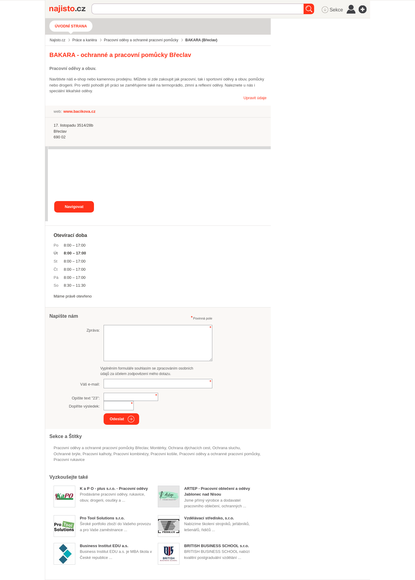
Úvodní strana (71, 26)
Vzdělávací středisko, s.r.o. (209, 518)
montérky (158, 448)
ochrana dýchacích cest (189, 448)
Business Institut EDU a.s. (104, 546)
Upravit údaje (255, 98)
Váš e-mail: (90, 384)
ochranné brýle (67, 454)
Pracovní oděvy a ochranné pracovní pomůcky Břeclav (101, 448)
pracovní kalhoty (97, 454)
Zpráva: (93, 330)
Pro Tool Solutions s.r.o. (102, 518)
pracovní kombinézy (131, 454)
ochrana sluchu (226, 448)
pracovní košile (164, 454)
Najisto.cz (70, 9)
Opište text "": (86, 398)
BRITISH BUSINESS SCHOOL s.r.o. (216, 546)
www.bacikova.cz (79, 111)
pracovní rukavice (69, 459)
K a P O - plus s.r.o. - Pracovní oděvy (114, 488)
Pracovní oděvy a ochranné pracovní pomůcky (219, 454)
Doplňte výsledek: (84, 406)
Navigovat (74, 206)
